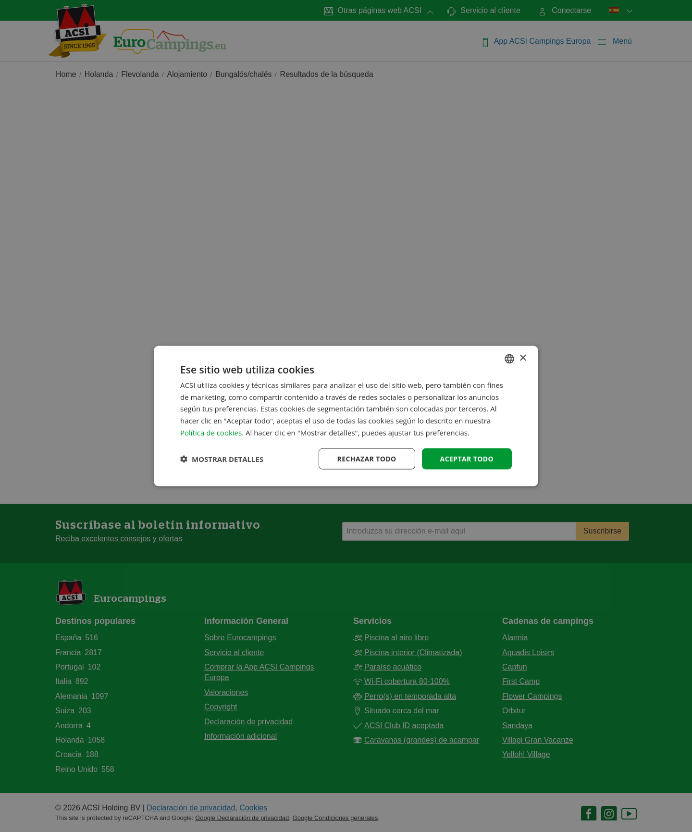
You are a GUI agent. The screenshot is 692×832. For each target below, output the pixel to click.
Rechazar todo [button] (366, 458)
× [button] (522, 358)
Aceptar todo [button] (467, 458)
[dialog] (346, 416)
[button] (221, 459)
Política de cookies (211, 432)
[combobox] (509, 358)
